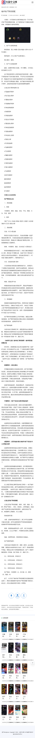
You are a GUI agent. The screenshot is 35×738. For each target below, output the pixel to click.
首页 (7, 7)
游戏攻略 (11, 7)
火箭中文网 (21, 732)
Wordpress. (6, 732)
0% (32, 662)
